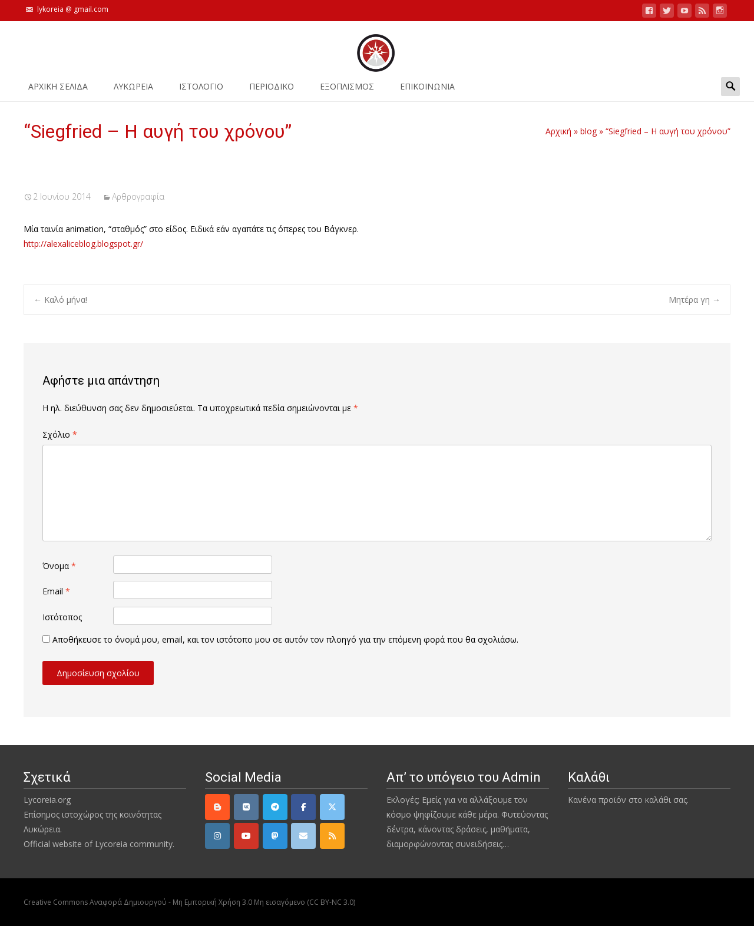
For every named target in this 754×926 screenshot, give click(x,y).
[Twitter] (332, 807)
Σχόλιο (59, 434)
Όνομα (59, 565)
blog (588, 131)
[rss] (332, 836)
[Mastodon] (275, 836)
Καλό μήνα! (60, 299)
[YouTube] (246, 836)
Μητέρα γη (694, 299)
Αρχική (558, 131)
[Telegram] (275, 807)
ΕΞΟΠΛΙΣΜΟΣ (347, 90)
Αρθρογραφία (138, 196)
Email (56, 591)
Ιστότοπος (62, 617)
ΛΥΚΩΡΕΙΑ (133, 90)
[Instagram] (217, 836)
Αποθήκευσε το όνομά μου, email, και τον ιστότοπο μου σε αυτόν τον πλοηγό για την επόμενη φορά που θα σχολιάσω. (285, 639)
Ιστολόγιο (201, 90)
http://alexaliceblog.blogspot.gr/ (83, 243)
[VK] (246, 807)
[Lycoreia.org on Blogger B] (217, 807)
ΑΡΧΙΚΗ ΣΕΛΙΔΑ (58, 90)
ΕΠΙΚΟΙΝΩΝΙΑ (427, 90)
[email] (303, 836)
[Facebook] (303, 807)
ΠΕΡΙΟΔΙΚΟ (271, 90)
